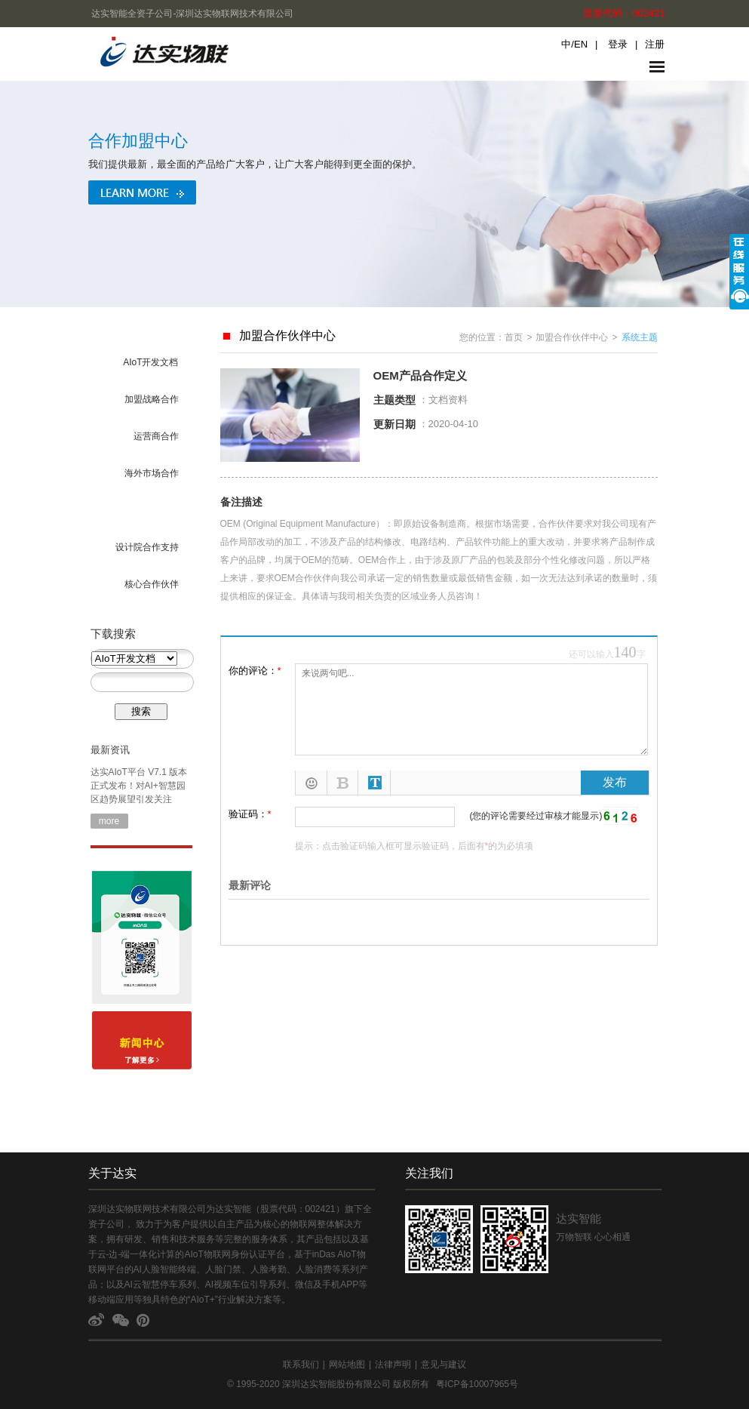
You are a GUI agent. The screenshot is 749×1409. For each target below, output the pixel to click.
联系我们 (301, 1364)
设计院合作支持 (147, 547)
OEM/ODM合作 (147, 510)
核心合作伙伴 (151, 584)
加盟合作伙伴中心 (572, 337)
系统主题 (640, 337)
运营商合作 (156, 436)
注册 (655, 44)
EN (581, 44)
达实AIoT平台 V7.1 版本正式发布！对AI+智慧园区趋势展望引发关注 (139, 785)
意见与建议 (443, 1364)
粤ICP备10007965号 (477, 1384)
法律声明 (393, 1364)
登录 (618, 44)
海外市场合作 (151, 473)
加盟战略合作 (151, 399)
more (109, 821)
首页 (514, 337)
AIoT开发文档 (150, 362)
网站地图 (347, 1364)
